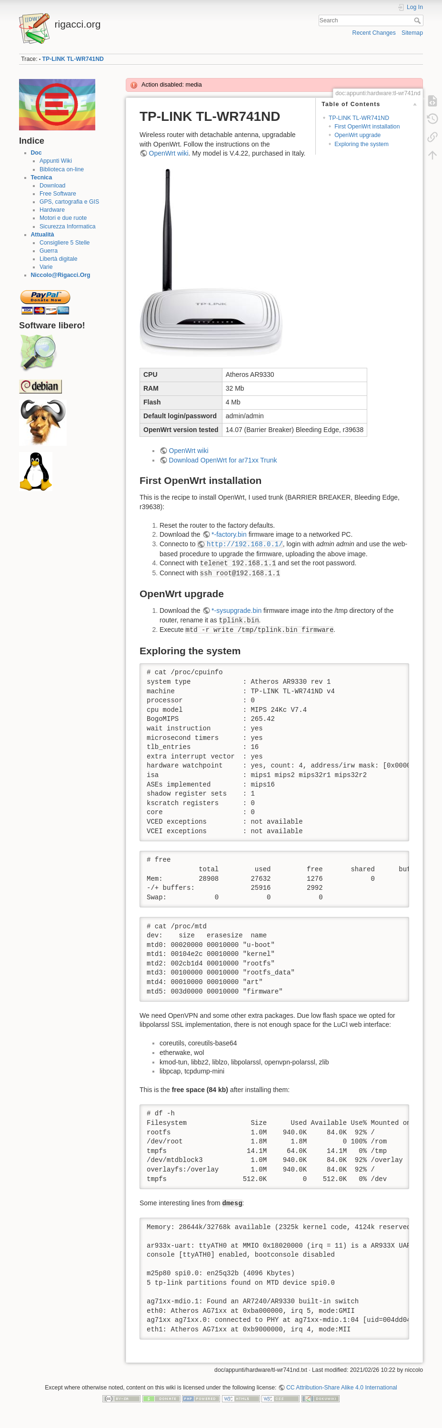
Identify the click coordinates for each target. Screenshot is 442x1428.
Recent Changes (374, 33)
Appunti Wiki (56, 161)
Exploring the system (361, 144)
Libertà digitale (59, 259)
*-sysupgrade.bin (236, 610)
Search (418, 20)
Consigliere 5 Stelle (65, 242)
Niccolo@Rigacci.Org (60, 275)
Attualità (42, 234)
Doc (36, 152)
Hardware (52, 210)
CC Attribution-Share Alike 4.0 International (341, 1387)
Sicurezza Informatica (68, 226)
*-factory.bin (229, 534)
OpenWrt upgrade (357, 135)
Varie (46, 267)
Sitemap (412, 33)
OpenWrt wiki (169, 153)
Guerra (49, 250)
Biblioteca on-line (62, 169)
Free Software (58, 193)
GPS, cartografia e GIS (69, 201)
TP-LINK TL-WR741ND (73, 59)
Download (52, 185)
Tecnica (41, 177)
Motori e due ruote (63, 218)
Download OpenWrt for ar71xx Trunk (223, 460)
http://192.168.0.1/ (245, 544)
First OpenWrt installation (367, 126)
